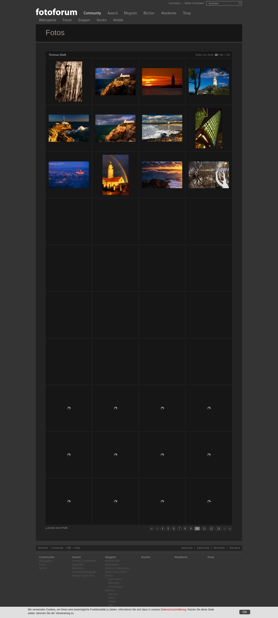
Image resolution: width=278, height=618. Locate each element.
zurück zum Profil (57, 527)
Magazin (130, 13)
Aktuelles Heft (112, 561)
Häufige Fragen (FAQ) (83, 576)
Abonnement (111, 565)
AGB (110, 605)
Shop (187, 13)
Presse (111, 598)
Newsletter (219, 548)
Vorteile (118, 21)
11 (204, 528)
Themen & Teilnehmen (84, 561)
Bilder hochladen (194, 3)
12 (211, 528)
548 (69, 548)
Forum (67, 21)
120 (227, 55)
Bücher (149, 13)
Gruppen (84, 21)
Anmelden (174, 3)
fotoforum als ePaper (116, 572)
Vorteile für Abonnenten (117, 568)
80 (221, 55)
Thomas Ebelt (57, 55)
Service (102, 21)
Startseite (43, 548)
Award (112, 13)
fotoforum (110, 590)
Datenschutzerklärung (173, 609)
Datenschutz (203, 548)
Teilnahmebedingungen (84, 572)
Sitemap (233, 548)
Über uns (113, 594)
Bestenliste (77, 568)
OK (245, 612)
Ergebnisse (78, 565)
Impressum (187, 548)
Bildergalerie (47, 21)
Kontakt (112, 601)
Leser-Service (115, 579)
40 (216, 55)
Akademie (169, 13)
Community (92, 13)
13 (218, 528)
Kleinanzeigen (115, 587)
